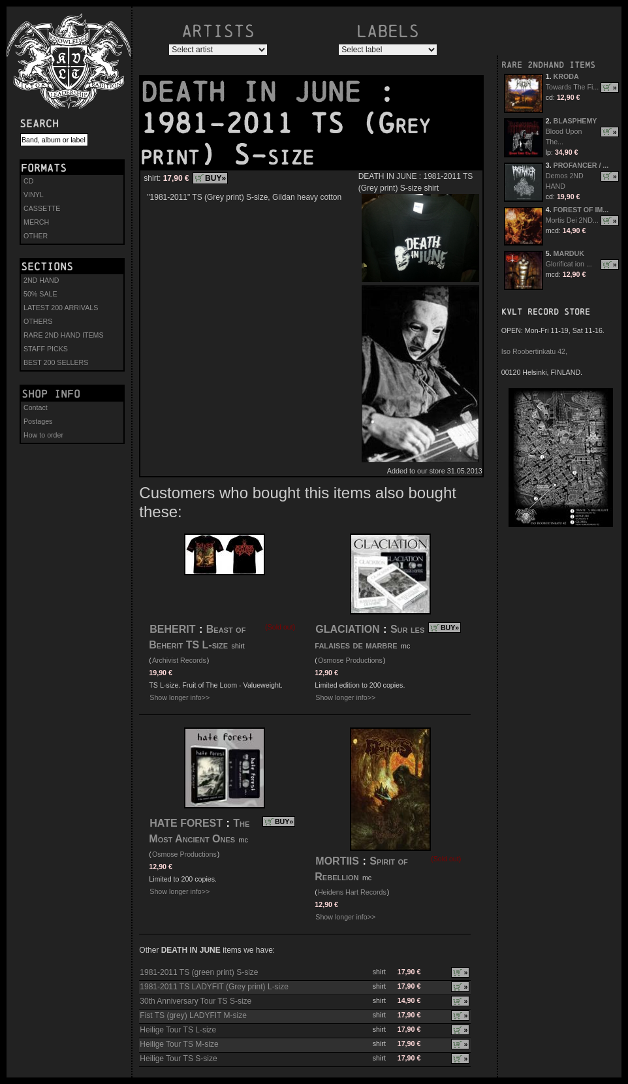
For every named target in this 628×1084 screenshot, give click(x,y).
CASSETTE (42, 208)
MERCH (36, 222)
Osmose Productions (350, 660)
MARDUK (569, 253)
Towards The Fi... (572, 87)
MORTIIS (337, 861)
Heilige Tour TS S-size (178, 1058)
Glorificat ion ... (569, 264)
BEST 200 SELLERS (56, 362)
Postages (38, 421)
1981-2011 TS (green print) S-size (199, 972)
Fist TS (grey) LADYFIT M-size (193, 1015)
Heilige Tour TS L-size (178, 1029)
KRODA (566, 76)
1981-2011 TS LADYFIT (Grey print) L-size (214, 986)
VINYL (34, 195)
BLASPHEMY (575, 121)
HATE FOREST (186, 823)
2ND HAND (41, 280)
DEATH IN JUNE (259, 92)
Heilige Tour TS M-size (179, 1044)
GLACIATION (347, 629)
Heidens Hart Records (352, 892)
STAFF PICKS (46, 349)
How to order (43, 435)
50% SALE (40, 294)
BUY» (215, 178)
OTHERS (38, 321)
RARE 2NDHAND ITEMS (548, 65)
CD (28, 181)
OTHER (36, 236)
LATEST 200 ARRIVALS (61, 307)
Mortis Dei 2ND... (572, 220)
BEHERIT (172, 629)
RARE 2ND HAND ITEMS (64, 335)
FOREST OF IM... (581, 210)
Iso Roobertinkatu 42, (534, 351)
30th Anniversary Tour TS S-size (195, 1001)
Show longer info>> (179, 697)
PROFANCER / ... (581, 165)
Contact (36, 407)
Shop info (51, 394)
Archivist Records (179, 660)
